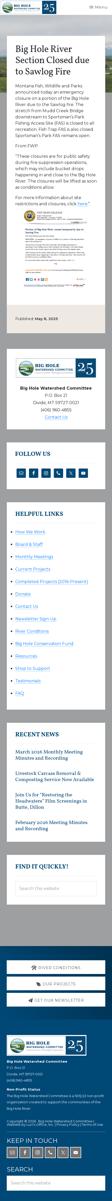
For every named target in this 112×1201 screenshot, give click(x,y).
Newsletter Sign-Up (35, 618)
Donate (23, 594)
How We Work (30, 532)
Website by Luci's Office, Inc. (30, 1124)
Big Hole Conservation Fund (44, 643)
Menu (101, 7)
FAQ (19, 693)
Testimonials (28, 680)
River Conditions (32, 631)
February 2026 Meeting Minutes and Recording (51, 826)
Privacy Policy (67, 1124)
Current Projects (32, 569)
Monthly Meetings (34, 556)
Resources (26, 656)
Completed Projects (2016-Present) (51, 581)
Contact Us (56, 417)
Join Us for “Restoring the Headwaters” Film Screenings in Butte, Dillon (51, 801)
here (82, 203)
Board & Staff (29, 544)
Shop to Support (32, 668)
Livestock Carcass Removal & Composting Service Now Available (54, 776)
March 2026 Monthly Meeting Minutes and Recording (49, 755)
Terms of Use (92, 1124)
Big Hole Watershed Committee (65, 1121)
